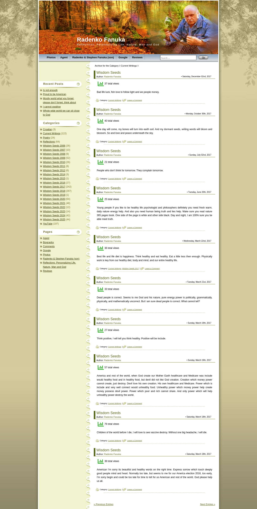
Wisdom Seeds (108, 73)
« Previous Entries (103, 504)
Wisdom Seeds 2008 (54, 154)
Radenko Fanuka (101, 39)
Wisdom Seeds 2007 (54, 150)
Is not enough (50, 90)
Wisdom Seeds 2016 (54, 182)
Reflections (49, 141)
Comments (49, 246)
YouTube (47, 223)
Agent (64, 57)
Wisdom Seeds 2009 (54, 158)
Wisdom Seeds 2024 (54, 215)
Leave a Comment (134, 100)
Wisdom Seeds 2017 (54, 186)
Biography (48, 242)
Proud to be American (54, 94)
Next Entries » (207, 504)
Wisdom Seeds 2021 (54, 203)
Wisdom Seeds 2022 (54, 207)
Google (122, 57)
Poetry (46, 137)
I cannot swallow (52, 106)
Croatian (47, 129)
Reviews (137, 57)
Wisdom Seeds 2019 (54, 195)
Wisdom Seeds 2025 (54, 219)
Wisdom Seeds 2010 (54, 162)
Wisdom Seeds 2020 (54, 199)
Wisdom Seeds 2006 (54, 145)
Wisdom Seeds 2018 (54, 191)
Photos (51, 57)
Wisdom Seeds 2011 (54, 166)
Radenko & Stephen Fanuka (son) (93, 57)
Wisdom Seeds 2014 (54, 174)
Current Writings (51, 133)
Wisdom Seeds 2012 (54, 170)
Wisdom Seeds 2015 (54, 178)
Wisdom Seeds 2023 (54, 211)
